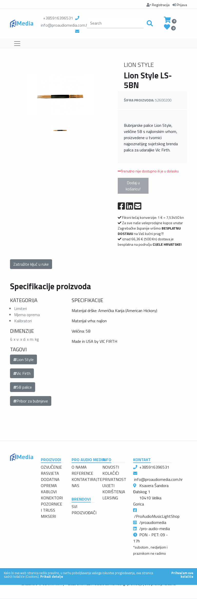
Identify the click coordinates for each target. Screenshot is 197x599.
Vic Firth (22, 373)
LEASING (110, 498)
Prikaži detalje (51, 576)
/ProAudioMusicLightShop (157, 516)
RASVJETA (50, 473)
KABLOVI (49, 492)
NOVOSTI (110, 467)
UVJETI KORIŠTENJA (113, 488)
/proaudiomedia (152, 522)
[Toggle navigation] (17, 43)
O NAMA (79, 467)
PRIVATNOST (114, 479)
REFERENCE (82, 473)
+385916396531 (58, 18)
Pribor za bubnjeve (30, 401)
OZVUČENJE (51, 467)
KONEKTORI (52, 498)
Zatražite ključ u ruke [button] (31, 264)
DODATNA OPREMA (50, 482)
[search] (115, 23)
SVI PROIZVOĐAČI (84, 509)
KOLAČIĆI (110, 473)
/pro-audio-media (154, 528)
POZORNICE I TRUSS (51, 507)
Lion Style (23, 359)
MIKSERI (48, 516)
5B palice (22, 387)
